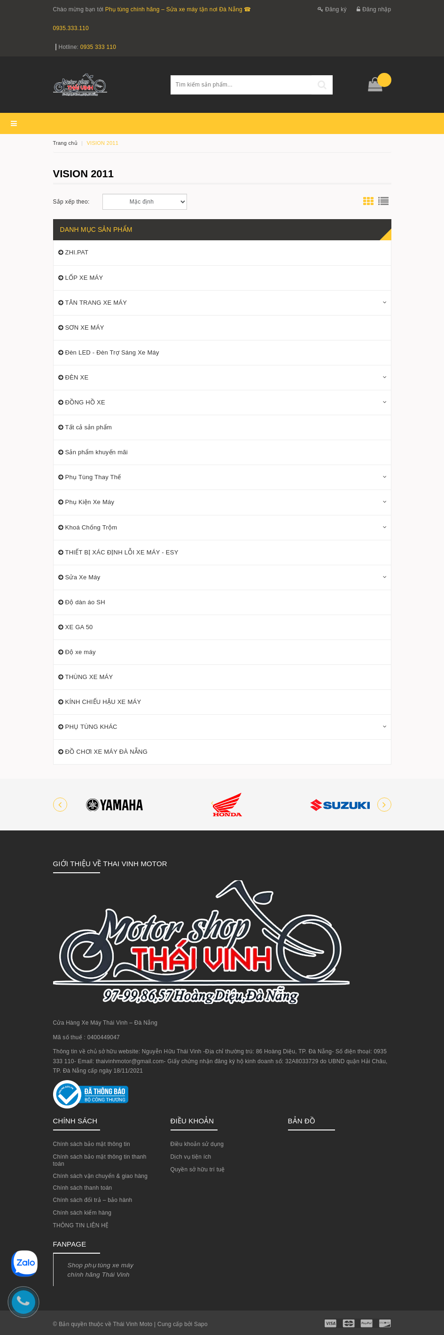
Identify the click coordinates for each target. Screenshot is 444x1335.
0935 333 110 (98, 47)
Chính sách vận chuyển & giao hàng (100, 1176)
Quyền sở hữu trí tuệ (198, 1169)
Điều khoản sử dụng (197, 1144)
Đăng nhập (374, 9)
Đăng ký (332, 9)
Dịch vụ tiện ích (191, 1156)
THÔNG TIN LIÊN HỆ (81, 1225)
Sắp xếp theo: (71, 201)
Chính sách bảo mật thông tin (91, 1144)
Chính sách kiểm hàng (82, 1212)
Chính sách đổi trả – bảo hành (92, 1200)
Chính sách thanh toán (82, 1188)
